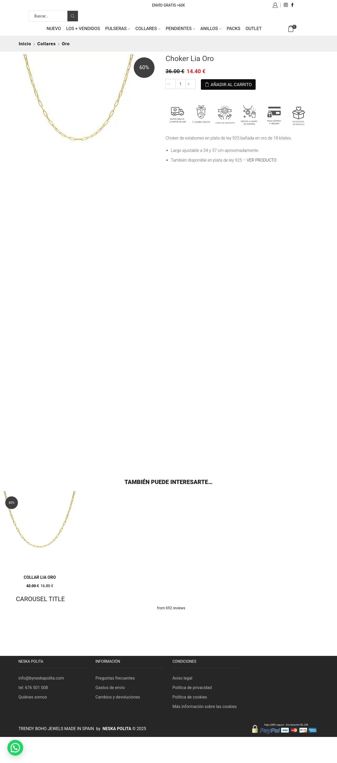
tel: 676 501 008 (33, 687)
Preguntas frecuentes (116, 677)
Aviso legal (182, 677)
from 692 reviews (171, 607)
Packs (233, 28)
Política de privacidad (192, 687)
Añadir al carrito (231, 84)
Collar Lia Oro (39, 576)
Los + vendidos (83, 28)
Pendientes (180, 28)
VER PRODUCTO (262, 159)
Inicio (25, 43)
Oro (66, 43)
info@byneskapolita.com (41, 677)
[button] (15, 748)
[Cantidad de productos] (181, 84)
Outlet (254, 28)
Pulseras (117, 28)
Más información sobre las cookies (205, 706)
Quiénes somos (32, 696)
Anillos (210, 28)
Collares (147, 28)
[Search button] (72, 16)
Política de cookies (190, 696)
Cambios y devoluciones (118, 696)
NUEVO (54, 28)
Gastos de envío (111, 687)
